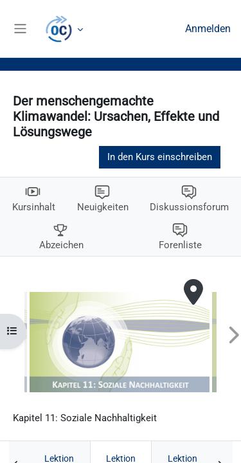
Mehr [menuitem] (65, 29)
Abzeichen (61, 245)
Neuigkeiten (103, 207)
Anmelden (208, 29)
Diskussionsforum (189, 207)
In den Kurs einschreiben (159, 157)
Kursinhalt (33, 207)
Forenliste (180, 245)
